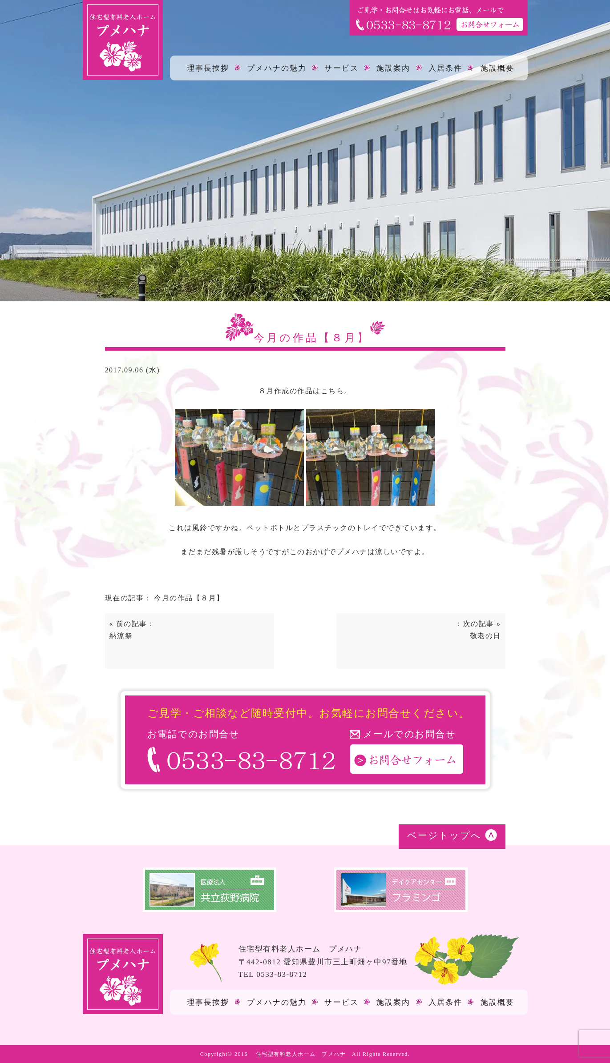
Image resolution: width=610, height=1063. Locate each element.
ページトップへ (444, 835)
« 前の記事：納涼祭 (132, 629)
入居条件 (445, 67)
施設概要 (497, 67)
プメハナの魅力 (277, 67)
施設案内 (393, 67)
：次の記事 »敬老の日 (478, 629)
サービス (341, 67)
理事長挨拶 (208, 67)
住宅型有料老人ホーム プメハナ (301, 1054)
